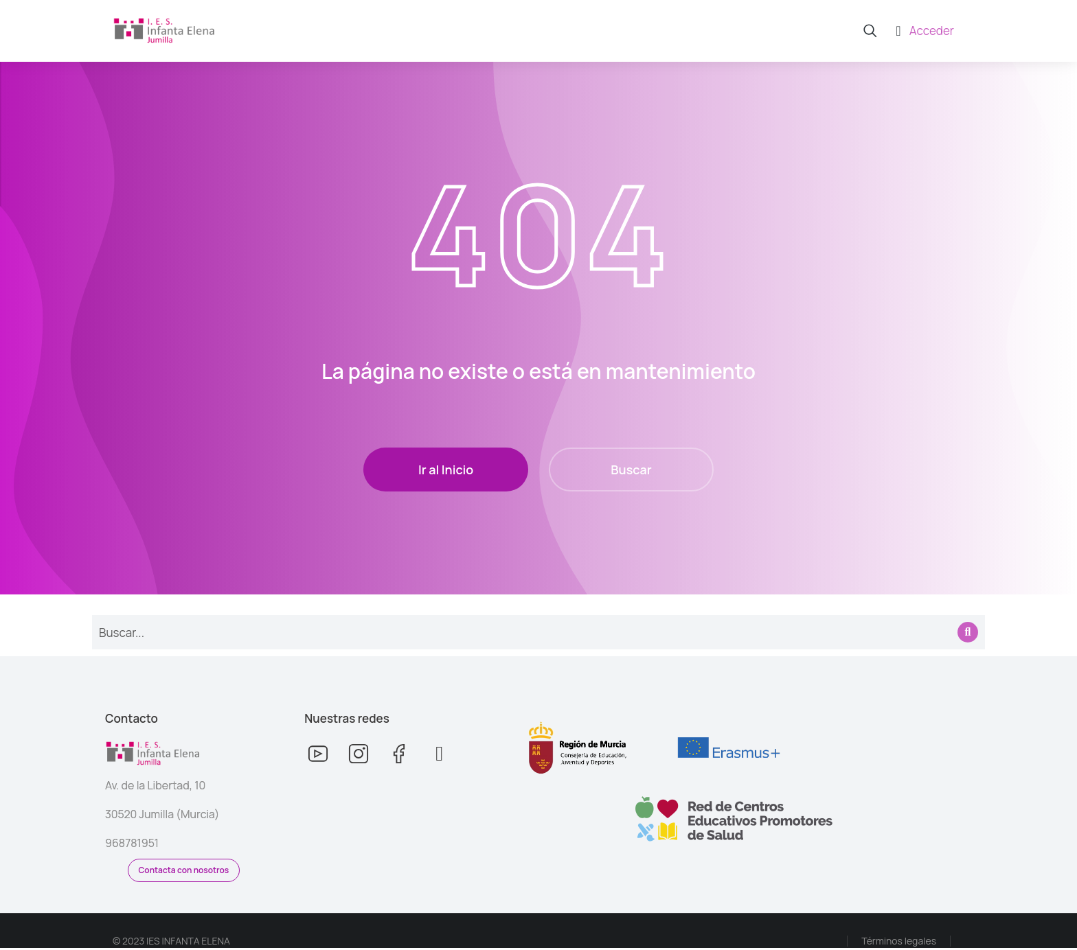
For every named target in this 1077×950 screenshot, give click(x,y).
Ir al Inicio (445, 471)
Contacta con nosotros (184, 872)
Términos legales (898, 942)
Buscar (631, 471)
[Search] (967, 634)
